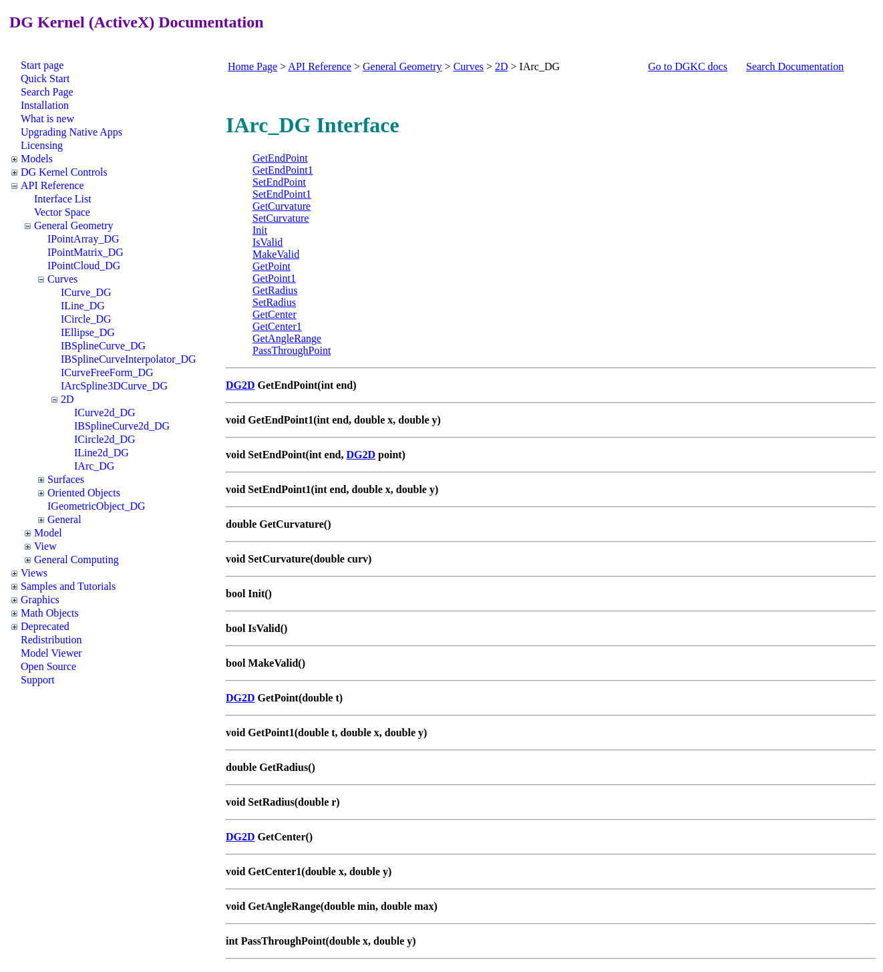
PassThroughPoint (291, 350)
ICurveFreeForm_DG (107, 372)
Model (48, 532)
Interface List (63, 198)
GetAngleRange (286, 338)
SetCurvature (280, 218)
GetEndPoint (280, 158)
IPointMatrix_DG (85, 252)
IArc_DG (94, 466)
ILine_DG (83, 305)
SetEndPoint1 (281, 194)
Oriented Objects (83, 492)
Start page (42, 65)
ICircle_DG (86, 319)
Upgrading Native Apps (71, 132)
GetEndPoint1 (282, 170)
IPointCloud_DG (83, 265)
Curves (62, 279)
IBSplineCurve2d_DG (122, 426)
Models (37, 158)
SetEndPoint (279, 182)
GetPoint (271, 266)
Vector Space (62, 212)
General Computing (76, 559)
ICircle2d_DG (105, 439)
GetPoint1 (274, 278)
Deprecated (45, 626)
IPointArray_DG (83, 239)
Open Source (48, 666)
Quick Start (45, 78)
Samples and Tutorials (68, 586)
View (45, 546)
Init (259, 230)
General (64, 519)
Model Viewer (51, 653)
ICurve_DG (86, 292)
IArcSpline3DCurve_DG (114, 385)
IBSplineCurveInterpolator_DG (128, 359)
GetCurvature (281, 206)
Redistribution (51, 639)
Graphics (40, 599)
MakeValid (275, 254)
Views (34, 573)
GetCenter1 (277, 326)
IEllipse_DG (88, 332)
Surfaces (65, 479)
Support (38, 679)
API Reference (52, 185)
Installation (45, 105)
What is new (47, 118)
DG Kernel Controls (64, 172)
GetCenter (274, 314)
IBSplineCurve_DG (103, 345)
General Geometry (74, 225)
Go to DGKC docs (687, 66)
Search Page (47, 92)
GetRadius (275, 290)
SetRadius (274, 302)
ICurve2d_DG (105, 412)
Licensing (42, 145)
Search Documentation (795, 66)
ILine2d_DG (101, 452)
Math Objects (50, 613)
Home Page (252, 66)
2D (67, 399)
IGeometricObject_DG (96, 506)
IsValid (267, 242)
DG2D (240, 385)
